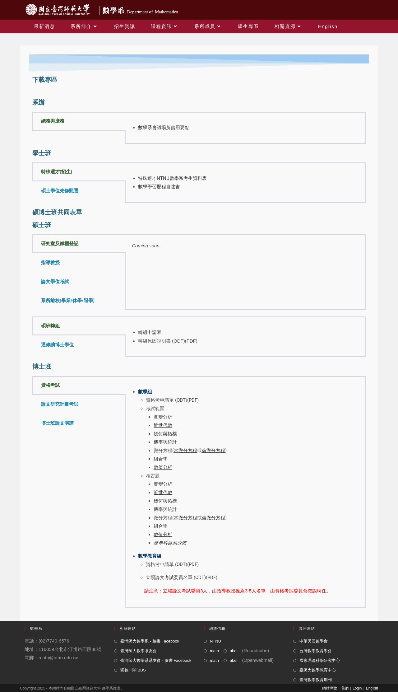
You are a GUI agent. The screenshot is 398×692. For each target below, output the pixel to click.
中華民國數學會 (313, 641)
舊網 (345, 688)
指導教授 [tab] (50, 262)
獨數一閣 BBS (133, 670)
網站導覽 (329, 688)
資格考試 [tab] (50, 385)
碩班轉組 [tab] (50, 326)
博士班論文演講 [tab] (57, 423)
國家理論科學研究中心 (319, 660)
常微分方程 (185, 518)
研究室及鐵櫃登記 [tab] (59, 243)
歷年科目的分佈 (170, 543)
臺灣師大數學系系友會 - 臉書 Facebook (155, 660)
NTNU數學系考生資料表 (182, 178)
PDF (191, 341)
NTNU (215, 641)
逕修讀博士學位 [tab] (57, 345)
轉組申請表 (149, 332)
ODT (178, 341)
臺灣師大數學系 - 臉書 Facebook (149, 641)
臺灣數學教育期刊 (315, 679)
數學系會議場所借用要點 (163, 127)
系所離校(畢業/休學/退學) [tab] (68, 300)
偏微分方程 (213, 518)
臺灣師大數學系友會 (138, 650)
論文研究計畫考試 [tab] (59, 404)
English (372, 688)
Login (357, 688)
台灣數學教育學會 (315, 650)
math (214, 650)
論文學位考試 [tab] (55, 281)
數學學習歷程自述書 (159, 186)
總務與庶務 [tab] (52, 121)
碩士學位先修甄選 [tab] (59, 191)
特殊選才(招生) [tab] (56, 172)
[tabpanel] (245, 128)
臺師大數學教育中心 (317, 670)
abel (234, 650)
